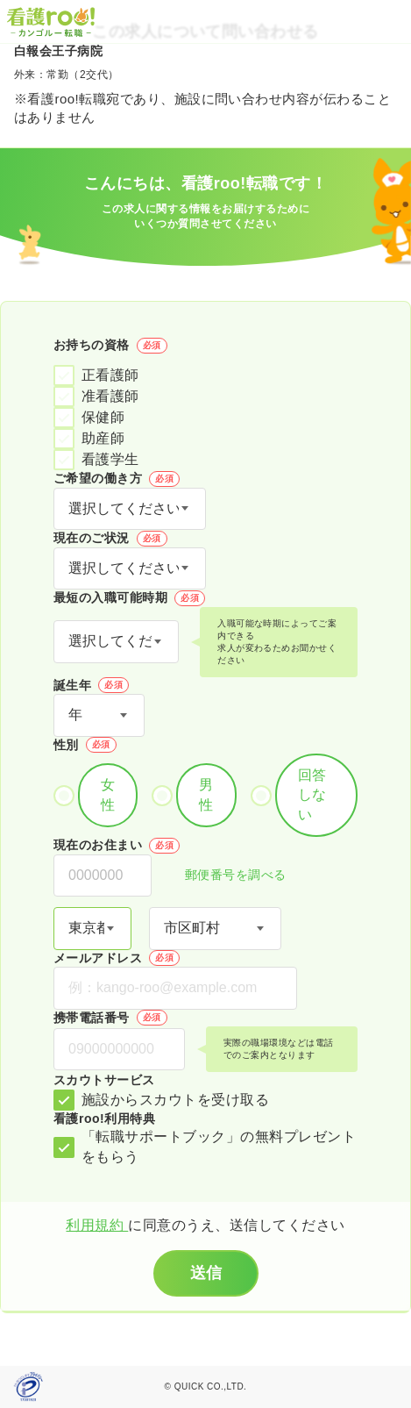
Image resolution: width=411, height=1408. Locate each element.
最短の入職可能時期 (129, 598)
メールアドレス (116, 958)
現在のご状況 (110, 539)
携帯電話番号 (110, 1018)
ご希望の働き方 (116, 479)
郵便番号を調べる (226, 876)
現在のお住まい (116, 846)
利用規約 (97, 1225)
